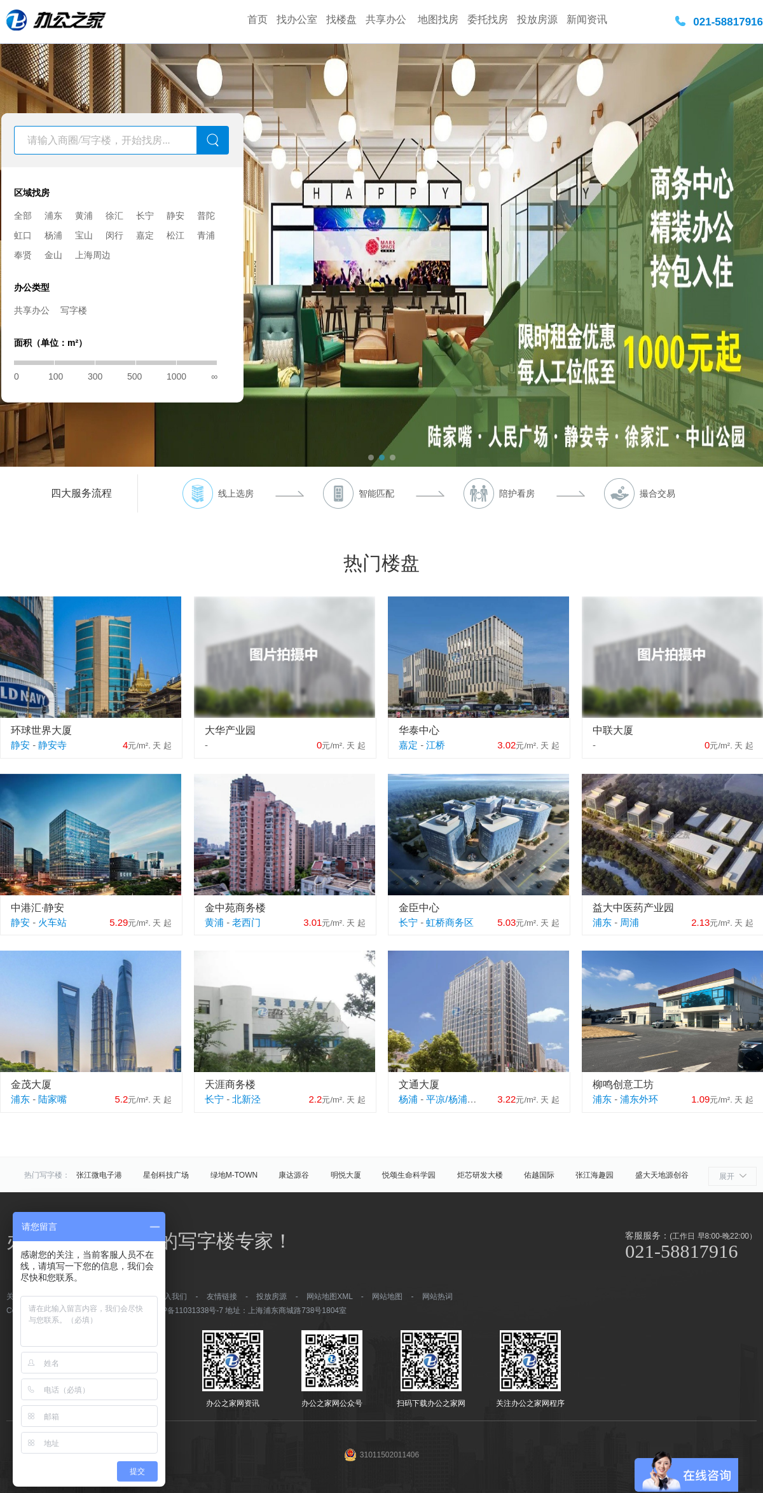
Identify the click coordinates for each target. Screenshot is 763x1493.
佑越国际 (539, 1175)
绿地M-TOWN (234, 1175)
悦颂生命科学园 (409, 1175)
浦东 (53, 215)
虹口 (23, 235)
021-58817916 (728, 22)
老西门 (246, 922)
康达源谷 (293, 1175)
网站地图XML (329, 1296)
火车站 (52, 922)
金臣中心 (419, 907)
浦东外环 (639, 1099)
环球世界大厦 (41, 730)
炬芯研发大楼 (480, 1175)
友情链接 (222, 1296)
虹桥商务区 (450, 922)
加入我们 (171, 1296)
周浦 (629, 922)
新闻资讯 (587, 19)
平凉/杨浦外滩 (456, 1099)
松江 (175, 235)
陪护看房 (517, 493)
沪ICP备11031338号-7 (185, 1310)
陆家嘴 (52, 1099)
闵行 (114, 235)
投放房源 (537, 19)
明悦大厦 (346, 1175)
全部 (23, 215)
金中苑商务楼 (235, 907)
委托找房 (487, 19)
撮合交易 (657, 493)
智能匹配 (376, 493)
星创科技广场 (166, 1175)
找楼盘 (341, 19)
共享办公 (387, 19)
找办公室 (297, 19)
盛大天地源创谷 (662, 1175)
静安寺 (52, 745)
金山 (53, 255)
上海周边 (93, 255)
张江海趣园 (594, 1175)
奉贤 (23, 255)
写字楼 (73, 310)
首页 (257, 19)
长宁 (145, 215)
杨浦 (53, 235)
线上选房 (236, 493)
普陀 (206, 215)
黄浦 (84, 215)
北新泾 (246, 1099)
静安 (175, 215)
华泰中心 (419, 730)
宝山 (84, 235)
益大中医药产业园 (633, 907)
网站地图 (387, 1296)
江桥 (435, 745)
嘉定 (145, 235)
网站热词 (437, 1296)
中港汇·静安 (37, 907)
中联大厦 (613, 730)
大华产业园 (230, 730)
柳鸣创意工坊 (623, 1084)
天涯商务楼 (230, 1084)
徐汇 (114, 215)
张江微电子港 (99, 1175)
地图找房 (438, 19)
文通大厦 (419, 1084)
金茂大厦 (31, 1084)
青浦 (206, 235)
